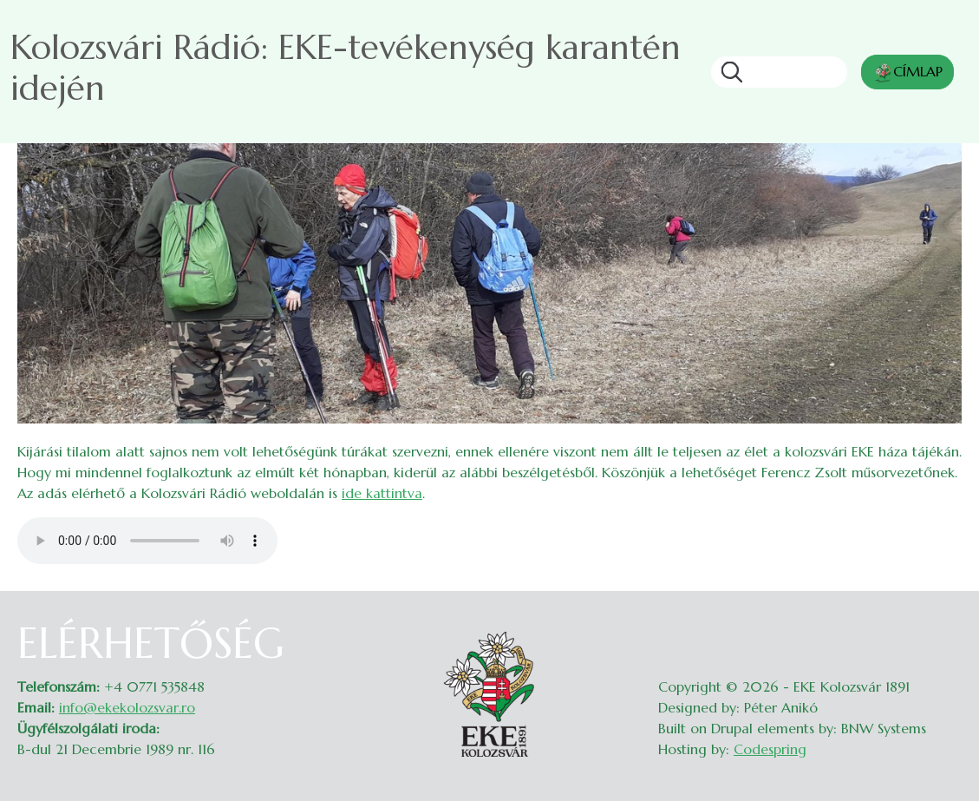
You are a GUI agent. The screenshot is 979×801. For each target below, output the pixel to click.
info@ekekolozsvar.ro (127, 707)
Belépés (945, 629)
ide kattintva (382, 493)
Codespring (770, 749)
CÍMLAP (907, 72)
